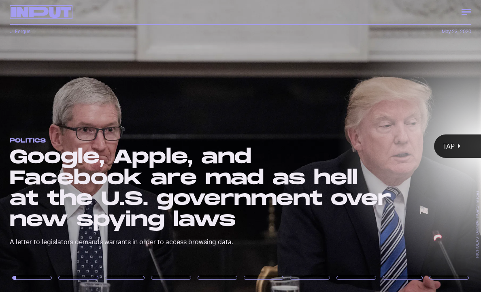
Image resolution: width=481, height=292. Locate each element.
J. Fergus (20, 31)
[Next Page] (320, 146)
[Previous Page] (79, 146)
